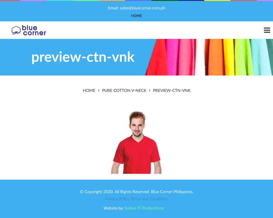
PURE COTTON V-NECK (124, 91)
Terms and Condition (149, 199)
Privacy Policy (117, 199)
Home (136, 16)
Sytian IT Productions (144, 208)
